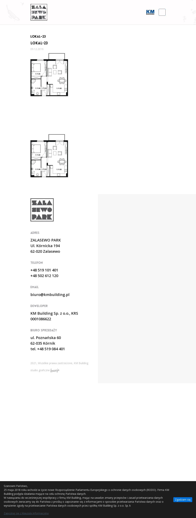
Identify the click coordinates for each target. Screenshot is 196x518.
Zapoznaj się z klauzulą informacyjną (26, 513)
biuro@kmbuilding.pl (49, 294)
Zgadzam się (183, 499)
